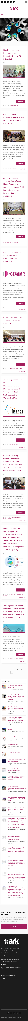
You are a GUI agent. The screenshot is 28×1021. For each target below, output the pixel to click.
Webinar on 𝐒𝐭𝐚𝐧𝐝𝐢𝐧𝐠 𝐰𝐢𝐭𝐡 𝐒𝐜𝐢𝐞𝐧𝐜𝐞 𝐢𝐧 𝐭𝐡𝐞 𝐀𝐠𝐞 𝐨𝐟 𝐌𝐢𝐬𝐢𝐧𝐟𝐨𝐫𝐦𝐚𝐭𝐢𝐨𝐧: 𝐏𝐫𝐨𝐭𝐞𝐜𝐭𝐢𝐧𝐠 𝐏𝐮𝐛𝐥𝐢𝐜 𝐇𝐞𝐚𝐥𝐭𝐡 (16, 799)
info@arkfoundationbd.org (10, 975)
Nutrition (12, 105)
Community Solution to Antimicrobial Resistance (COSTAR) (13, 321)
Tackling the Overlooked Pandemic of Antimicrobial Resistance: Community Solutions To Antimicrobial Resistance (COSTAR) (14, 611)
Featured (12, 168)
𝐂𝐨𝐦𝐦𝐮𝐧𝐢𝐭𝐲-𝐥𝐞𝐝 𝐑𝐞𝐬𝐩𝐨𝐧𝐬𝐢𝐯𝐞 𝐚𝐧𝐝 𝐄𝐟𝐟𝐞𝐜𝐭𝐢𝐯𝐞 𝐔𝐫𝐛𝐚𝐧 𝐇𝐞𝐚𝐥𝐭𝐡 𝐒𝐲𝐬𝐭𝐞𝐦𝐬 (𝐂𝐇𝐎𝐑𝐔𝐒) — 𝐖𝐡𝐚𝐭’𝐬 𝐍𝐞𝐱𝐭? (16, 777)
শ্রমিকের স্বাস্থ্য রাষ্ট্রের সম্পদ (13, 744)
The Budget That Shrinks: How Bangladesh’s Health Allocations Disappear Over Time (15, 708)
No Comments (22, 169)
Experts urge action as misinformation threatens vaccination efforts (17, 788)
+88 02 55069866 (8, 972)
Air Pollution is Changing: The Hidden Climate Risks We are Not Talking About (17, 809)
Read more (20, 101)
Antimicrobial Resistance (15, 307)
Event (21, 658)
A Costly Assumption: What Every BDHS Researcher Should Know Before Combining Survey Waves (15, 719)
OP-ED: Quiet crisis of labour (14, 752)
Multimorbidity (17, 444)
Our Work (16, 105)
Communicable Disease (14, 594)
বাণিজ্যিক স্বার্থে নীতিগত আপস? (14, 737)
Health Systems (17, 168)
